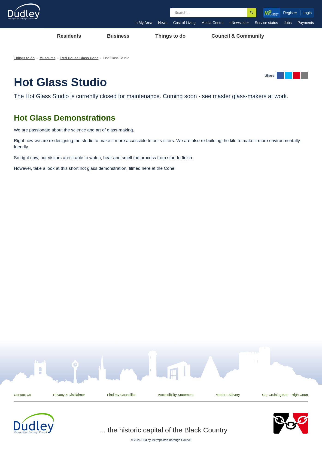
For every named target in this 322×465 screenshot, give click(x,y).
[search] (208, 12)
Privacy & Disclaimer (69, 395)
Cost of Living (184, 23)
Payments (306, 23)
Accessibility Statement (176, 395)
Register (290, 13)
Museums (47, 58)
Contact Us (22, 395)
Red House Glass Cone (79, 58)
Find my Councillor (121, 395)
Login (307, 13)
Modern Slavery (228, 395)
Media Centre (212, 23)
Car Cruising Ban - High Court (285, 395)
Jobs (288, 23)
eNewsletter (239, 23)
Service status (266, 23)
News (162, 23)
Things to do (24, 58)
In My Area (143, 23)
